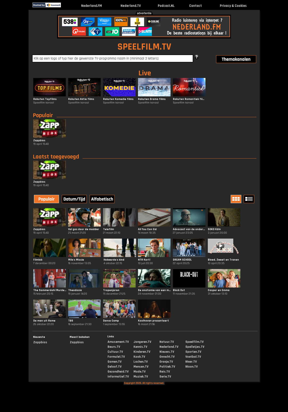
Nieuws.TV (166, 352)
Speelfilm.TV (194, 342)
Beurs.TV (114, 347)
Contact (195, 6)
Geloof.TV (114, 367)
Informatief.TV (118, 376)
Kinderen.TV (142, 352)
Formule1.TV (116, 357)
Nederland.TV (131, 6)
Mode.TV (140, 371)
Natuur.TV (166, 342)
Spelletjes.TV (194, 347)
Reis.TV (164, 371)
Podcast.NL (166, 6)
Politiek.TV (167, 367)
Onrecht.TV (167, 357)
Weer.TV (191, 362)
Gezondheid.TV (118, 371)
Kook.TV (139, 357)
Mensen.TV (141, 367)
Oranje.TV (166, 362)
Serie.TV (165, 376)
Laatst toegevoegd (56, 157)
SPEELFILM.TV (144, 47)
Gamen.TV (114, 362)
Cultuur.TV (115, 352)
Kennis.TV (140, 347)
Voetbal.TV (193, 357)
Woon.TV (191, 367)
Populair (43, 115)
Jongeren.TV (142, 342)
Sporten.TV (193, 352)
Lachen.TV (141, 362)
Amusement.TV (118, 342)
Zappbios (40, 342)
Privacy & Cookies (233, 6)
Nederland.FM (91, 6)
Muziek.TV (141, 376)
